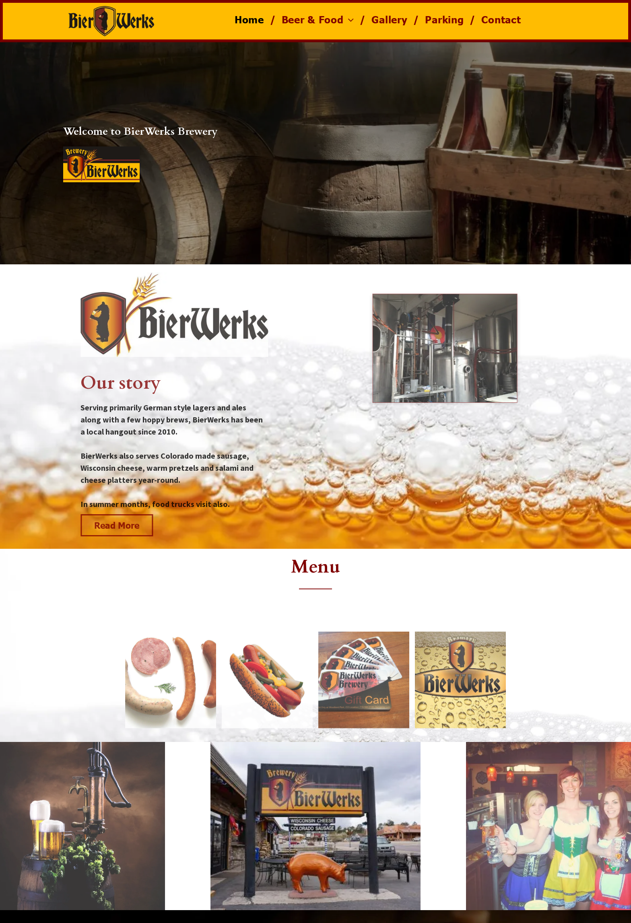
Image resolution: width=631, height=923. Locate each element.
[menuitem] (252, 19)
